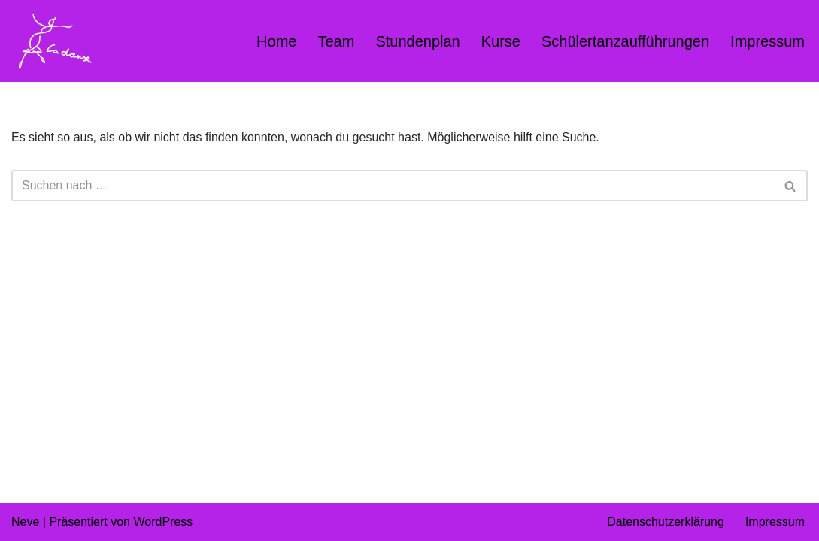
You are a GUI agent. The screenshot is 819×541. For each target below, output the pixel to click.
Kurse (500, 41)
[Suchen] (392, 185)
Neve (25, 521)
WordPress (163, 521)
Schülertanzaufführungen (625, 41)
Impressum (767, 41)
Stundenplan (417, 41)
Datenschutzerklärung (665, 521)
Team (335, 41)
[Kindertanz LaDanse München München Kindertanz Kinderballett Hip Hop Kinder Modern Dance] (52, 41)
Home (276, 41)
